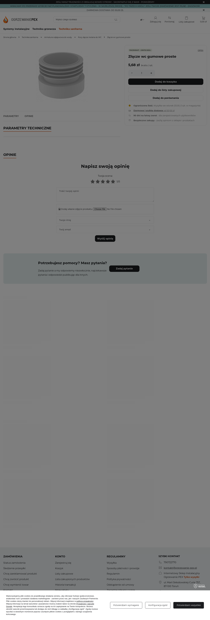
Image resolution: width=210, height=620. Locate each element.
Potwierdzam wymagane (126, 605)
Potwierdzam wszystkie (189, 605)
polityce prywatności (84, 601)
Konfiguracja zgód (157, 605)
